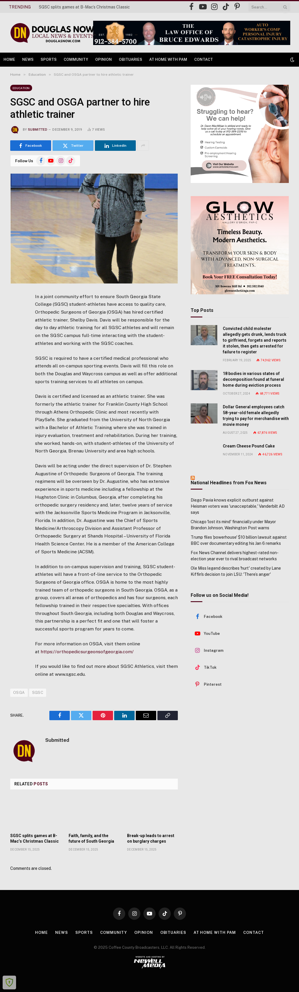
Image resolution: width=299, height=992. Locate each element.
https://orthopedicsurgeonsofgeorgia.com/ (87, 651)
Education (21, 88)
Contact (203, 59)
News (28, 59)
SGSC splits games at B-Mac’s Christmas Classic (84, 7)
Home (9, 59)
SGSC (38, 692)
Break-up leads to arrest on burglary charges (150, 838)
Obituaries (130, 59)
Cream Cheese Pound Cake (249, 446)
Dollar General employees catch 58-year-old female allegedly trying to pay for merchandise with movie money (256, 416)
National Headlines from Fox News (229, 482)
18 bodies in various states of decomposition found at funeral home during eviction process (253, 379)
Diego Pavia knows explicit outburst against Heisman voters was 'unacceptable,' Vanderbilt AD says (238, 506)
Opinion (103, 59)
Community (76, 59)
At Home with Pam (168, 59)
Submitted (37, 130)
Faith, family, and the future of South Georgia (91, 838)
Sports (49, 59)
